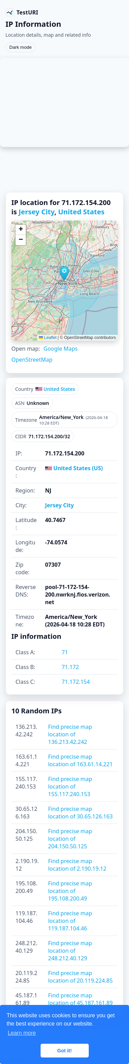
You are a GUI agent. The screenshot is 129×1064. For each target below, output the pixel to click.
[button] (64, 273)
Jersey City (36, 211)
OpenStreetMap (31, 359)
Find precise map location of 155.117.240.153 (70, 786)
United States (81, 211)
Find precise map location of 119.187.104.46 (70, 920)
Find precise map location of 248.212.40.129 (70, 950)
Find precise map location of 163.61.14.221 (80, 760)
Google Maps (60, 348)
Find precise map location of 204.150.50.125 (70, 838)
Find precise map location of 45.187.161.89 (80, 999)
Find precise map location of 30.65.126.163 (80, 812)
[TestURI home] (22, 12)
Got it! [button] (64, 1050)
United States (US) (74, 468)
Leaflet (47, 337)
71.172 (70, 667)
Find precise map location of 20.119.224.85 (80, 976)
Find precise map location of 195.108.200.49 (70, 891)
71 (65, 652)
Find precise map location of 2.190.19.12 (77, 864)
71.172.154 (76, 682)
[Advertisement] (64, 102)
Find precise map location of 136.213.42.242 (70, 734)
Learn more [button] (22, 1033)
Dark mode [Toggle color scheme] (20, 47)
